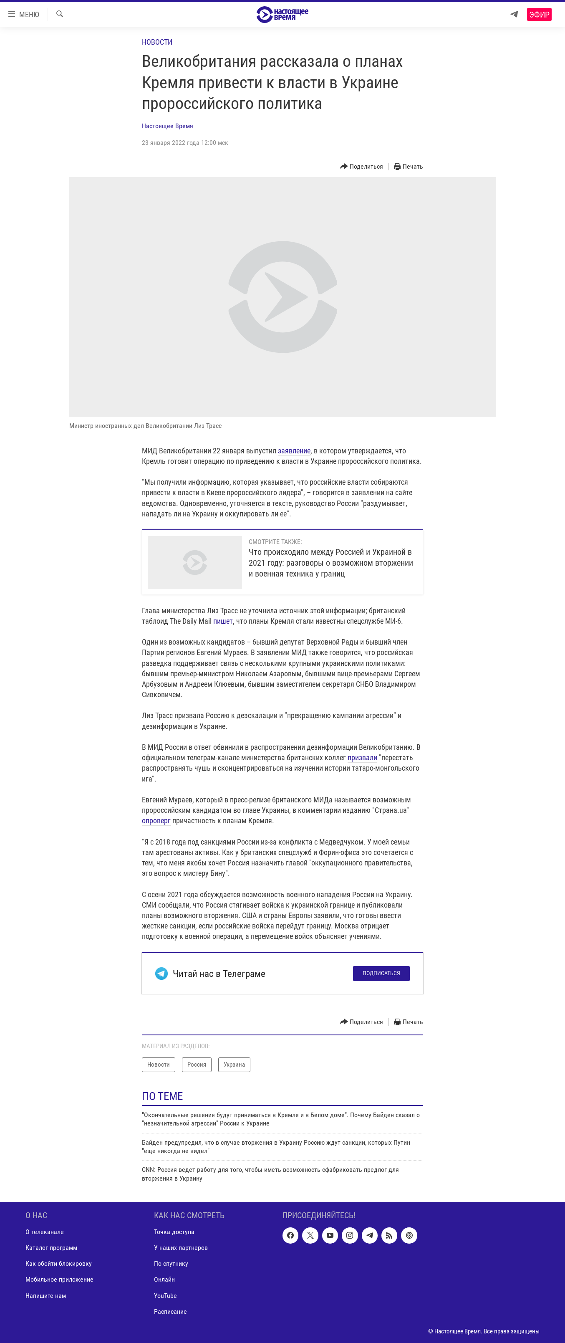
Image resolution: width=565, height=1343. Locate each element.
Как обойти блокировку (58, 1264)
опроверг (156, 820)
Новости (157, 42)
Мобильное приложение (59, 1280)
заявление (294, 450)
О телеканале (44, 1232)
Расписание (170, 1311)
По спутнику (171, 1264)
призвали (362, 757)
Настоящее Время (167, 126)
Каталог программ (51, 1248)
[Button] (361, 166)
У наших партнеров (181, 1248)
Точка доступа (174, 1232)
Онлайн (164, 1280)
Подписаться (381, 973)
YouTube (165, 1296)
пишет (223, 621)
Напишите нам (45, 1296)
